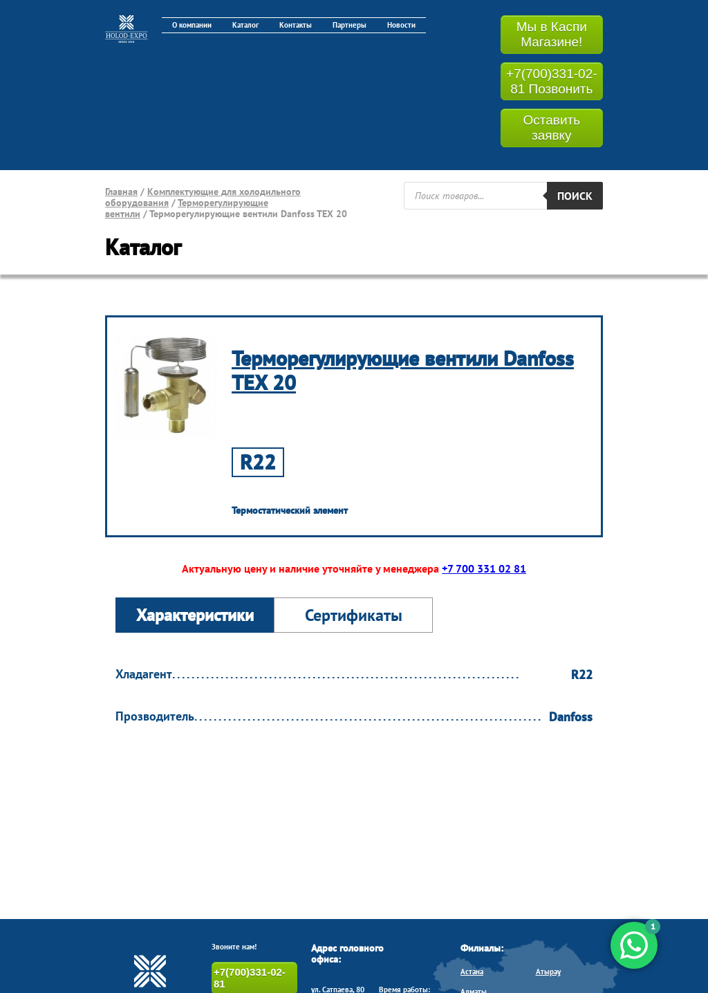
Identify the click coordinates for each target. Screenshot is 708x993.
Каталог (245, 25)
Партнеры (349, 25)
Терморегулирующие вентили (186, 208)
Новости (401, 25)
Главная (121, 191)
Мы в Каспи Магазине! (551, 34)
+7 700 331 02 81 (484, 568)
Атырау (548, 971)
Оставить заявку (551, 127)
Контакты (295, 25)
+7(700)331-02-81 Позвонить (551, 81)
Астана (471, 971)
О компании (192, 25)
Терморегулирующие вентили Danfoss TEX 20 (403, 370)
